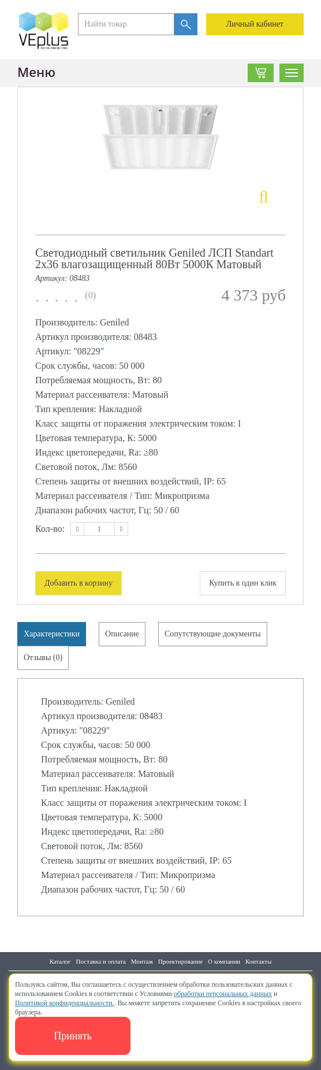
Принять (73, 1036)
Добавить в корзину (78, 583)
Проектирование (180, 961)
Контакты (258, 961)
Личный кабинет (254, 24)
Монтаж (142, 961)
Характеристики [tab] (52, 634)
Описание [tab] (122, 634)
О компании (224, 961)
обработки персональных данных (223, 994)
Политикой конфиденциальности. (64, 1003)
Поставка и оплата (101, 961)
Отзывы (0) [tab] (43, 657)
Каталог (60, 961)
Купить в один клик (243, 583)
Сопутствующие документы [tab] (213, 634)
